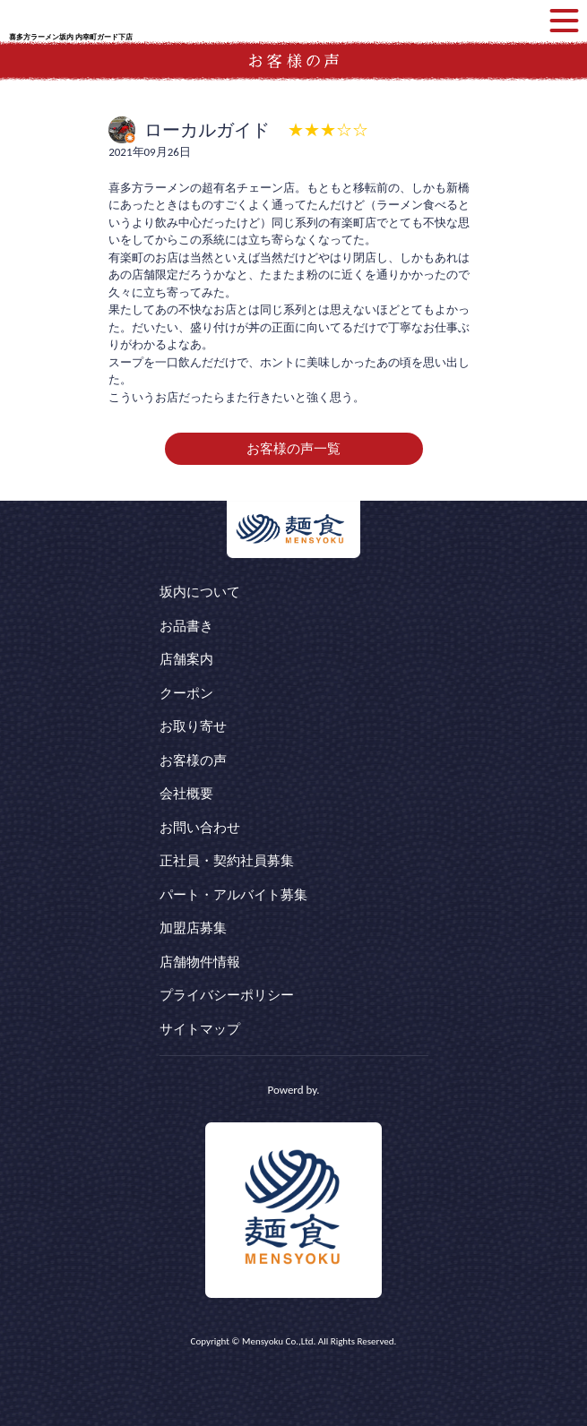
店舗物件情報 (200, 962)
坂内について (200, 592)
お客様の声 (193, 760)
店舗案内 (186, 659)
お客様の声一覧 (293, 449)
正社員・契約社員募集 (227, 861)
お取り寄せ (193, 726)
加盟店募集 (193, 928)
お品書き (186, 626)
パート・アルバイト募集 (233, 895)
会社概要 (186, 794)
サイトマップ (200, 1029)
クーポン (186, 693)
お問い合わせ (200, 828)
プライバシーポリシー (227, 995)
